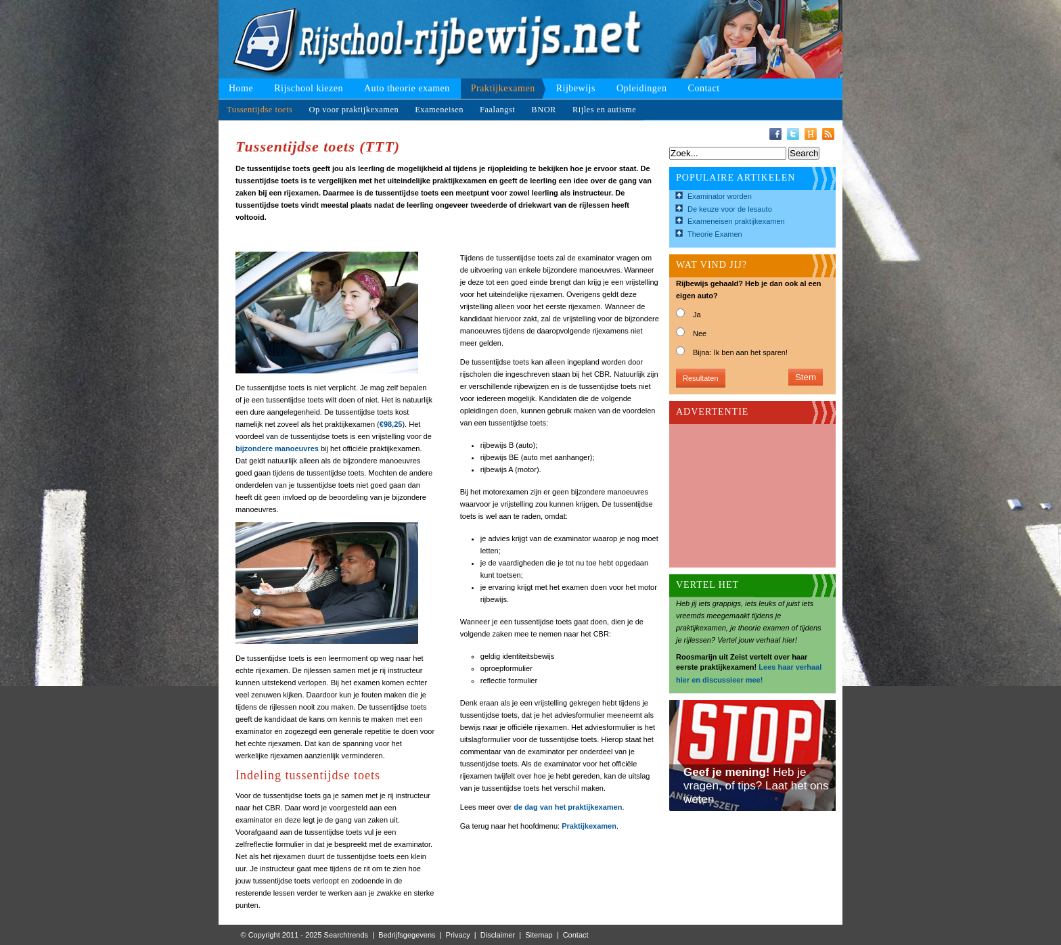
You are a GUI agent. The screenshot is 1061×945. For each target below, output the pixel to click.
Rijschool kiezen (308, 88)
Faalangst (497, 109)
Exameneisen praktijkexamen (736, 221)
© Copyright (260, 935)
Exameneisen (439, 109)
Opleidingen (641, 88)
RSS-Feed (828, 134)
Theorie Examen (714, 234)
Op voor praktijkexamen (354, 109)
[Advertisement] (743, 491)
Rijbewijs (575, 88)
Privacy (458, 935)
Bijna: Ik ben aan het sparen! (740, 352)
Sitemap (538, 935)
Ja (697, 314)
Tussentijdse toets (259, 109)
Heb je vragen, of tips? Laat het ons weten (756, 786)
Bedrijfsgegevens (406, 935)
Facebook (775, 134)
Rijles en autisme (604, 109)
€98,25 (391, 424)
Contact (704, 88)
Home (241, 88)
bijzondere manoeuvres (277, 448)
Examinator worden (719, 196)
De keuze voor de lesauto (729, 209)
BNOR (543, 109)
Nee (699, 333)
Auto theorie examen (407, 88)
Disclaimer (497, 935)
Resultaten (701, 378)
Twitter (793, 134)
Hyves (811, 134)
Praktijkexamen (503, 88)
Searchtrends (346, 935)
